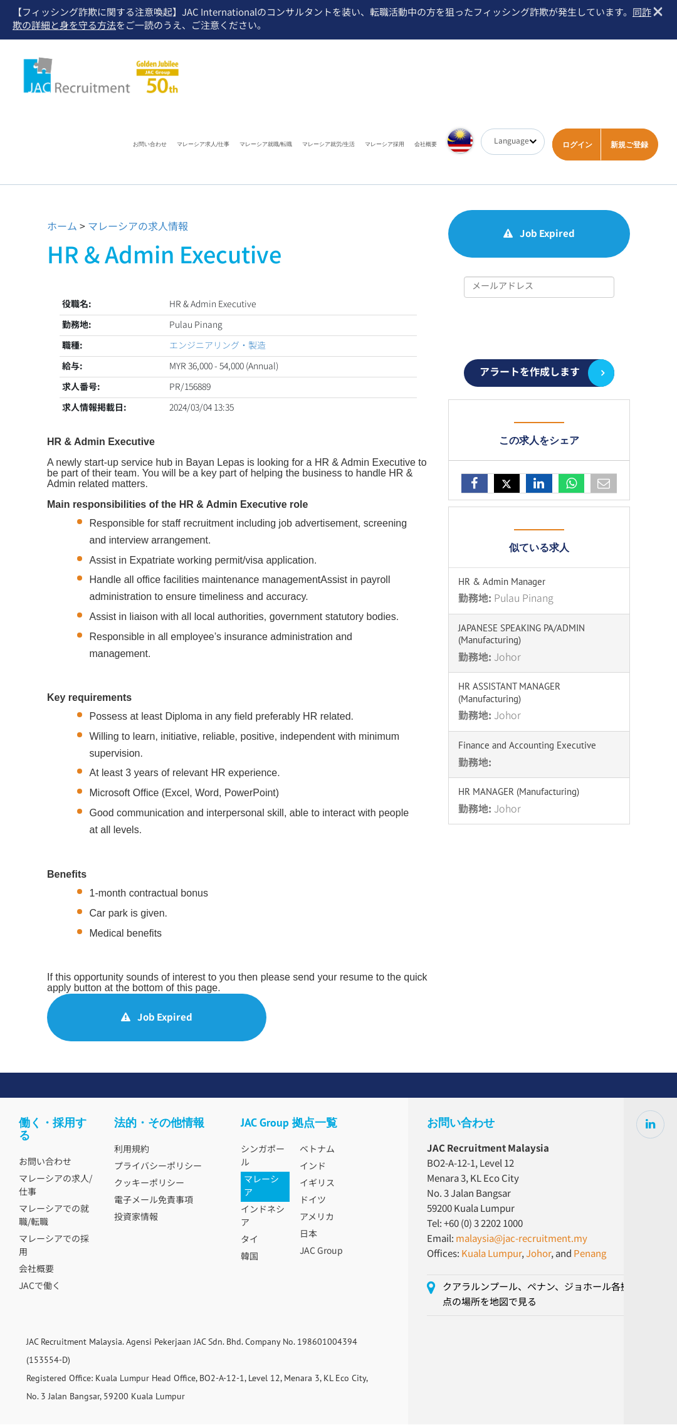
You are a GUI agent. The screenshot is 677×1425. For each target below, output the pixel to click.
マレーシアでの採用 (54, 1246)
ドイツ (313, 1201)
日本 (308, 1235)
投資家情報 (136, 1218)
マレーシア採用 (384, 144)
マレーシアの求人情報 (138, 228)
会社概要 (425, 144)
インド (313, 1167)
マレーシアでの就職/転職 (54, 1216)
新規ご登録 (629, 145)
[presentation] (539, 329)
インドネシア (263, 1217)
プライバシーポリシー (158, 1167)
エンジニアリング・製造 (217, 347)
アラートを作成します (530, 373)
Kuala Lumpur (491, 1254)
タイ (249, 1241)
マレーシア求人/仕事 (203, 144)
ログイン (577, 145)
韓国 (249, 1258)
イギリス (317, 1184)
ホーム (62, 228)
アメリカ (317, 1218)
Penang (590, 1254)
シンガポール (263, 1157)
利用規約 (131, 1150)
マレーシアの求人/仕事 (55, 1186)
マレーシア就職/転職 (265, 144)
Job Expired (156, 1018)
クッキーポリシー (149, 1184)
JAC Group (321, 1252)
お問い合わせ (150, 144)
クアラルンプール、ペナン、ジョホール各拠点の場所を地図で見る (536, 1295)
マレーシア (261, 1187)
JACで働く (40, 1287)
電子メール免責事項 (153, 1201)
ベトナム (317, 1150)
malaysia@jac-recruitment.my (521, 1239)
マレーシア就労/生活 (328, 144)
